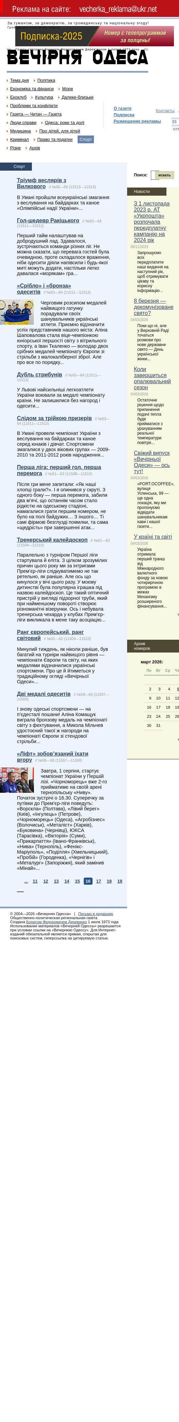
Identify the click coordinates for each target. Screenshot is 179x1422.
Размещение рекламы (137, 121)
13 (56, 881)
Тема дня (19, 80)
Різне (15, 147)
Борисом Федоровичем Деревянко (56, 922)
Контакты (165, 110)
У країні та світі (153, 537)
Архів (34, 147)
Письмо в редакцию (95, 914)
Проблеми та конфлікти (34, 105)
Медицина (20, 130)
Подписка (124, 114)
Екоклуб (18, 97)
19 (119, 881)
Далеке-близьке (78, 97)
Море (67, 88)
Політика (46, 80)
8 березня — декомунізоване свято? (154, 307)
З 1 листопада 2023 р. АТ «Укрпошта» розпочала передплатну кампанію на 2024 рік (152, 222)
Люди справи (23, 122)
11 (35, 881)
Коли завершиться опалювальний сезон (152, 378)
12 (45, 881)
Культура (44, 97)
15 (77, 881)
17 (98, 881)
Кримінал (19, 139)
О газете (123, 108)
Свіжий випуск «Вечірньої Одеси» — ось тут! (152, 462)
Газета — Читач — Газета (36, 114)
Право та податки (55, 139)
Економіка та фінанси (32, 88)
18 (109, 881)
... (26, 881)
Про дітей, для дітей (59, 130)
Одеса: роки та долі (64, 122)
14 (66, 881)
